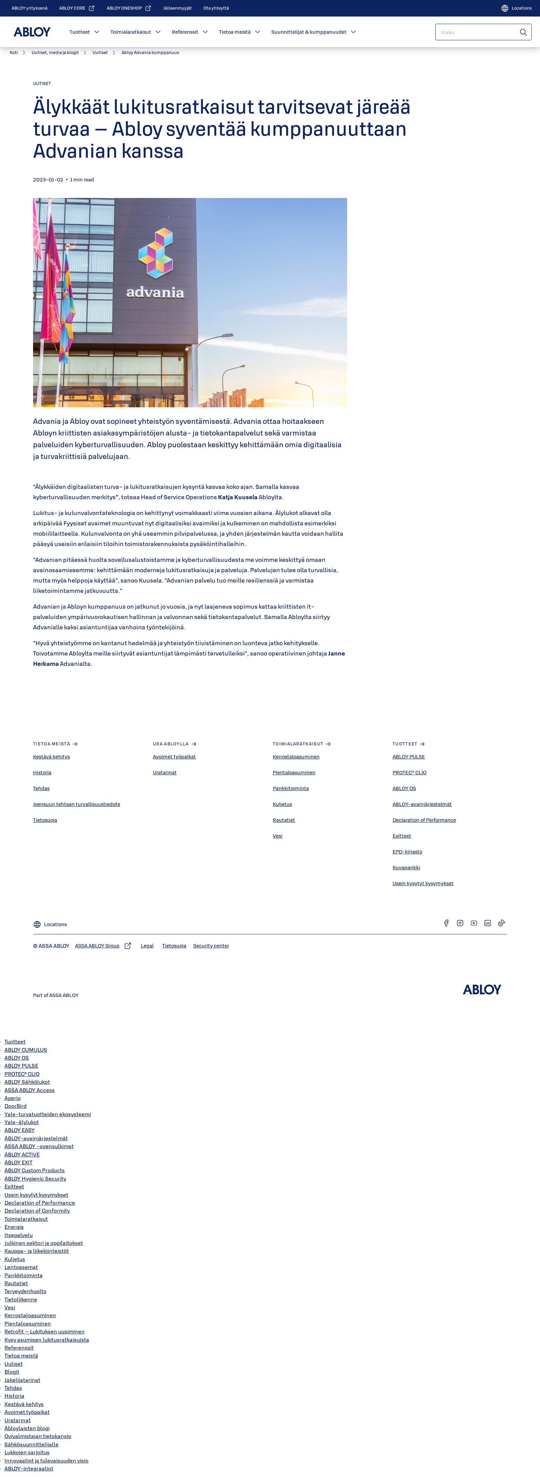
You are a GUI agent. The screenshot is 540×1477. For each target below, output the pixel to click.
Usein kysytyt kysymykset (423, 883)
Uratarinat (165, 772)
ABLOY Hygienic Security (35, 1178)
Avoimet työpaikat (174, 756)
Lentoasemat (21, 1267)
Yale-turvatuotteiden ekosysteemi (47, 1114)
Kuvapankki (406, 867)
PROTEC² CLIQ (409, 772)
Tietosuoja (45, 820)
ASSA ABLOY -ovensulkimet (39, 1146)
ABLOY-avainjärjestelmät (422, 804)
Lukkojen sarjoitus (27, 1452)
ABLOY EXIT (18, 1162)
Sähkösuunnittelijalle (31, 1444)
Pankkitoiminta (291, 788)
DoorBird (15, 1105)
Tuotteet (80, 32)
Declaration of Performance (424, 820)
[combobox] (483, 32)
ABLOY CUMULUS (25, 1049)
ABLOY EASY (19, 1130)
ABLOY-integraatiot (28, 1468)
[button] (97, 32)
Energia (14, 1226)
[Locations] (516, 8)
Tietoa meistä (235, 32)
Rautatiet (284, 820)
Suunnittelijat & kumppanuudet (308, 32)
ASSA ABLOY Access (29, 1090)
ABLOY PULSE (409, 756)
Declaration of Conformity (37, 1210)
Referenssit (185, 32)
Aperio (12, 1097)
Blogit (11, 1371)
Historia (42, 772)
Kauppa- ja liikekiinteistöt (36, 1250)
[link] (30, 8)
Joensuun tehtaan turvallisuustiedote (76, 804)
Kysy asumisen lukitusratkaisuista (46, 1339)
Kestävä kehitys (51, 756)
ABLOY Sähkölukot (27, 1081)
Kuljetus (282, 804)
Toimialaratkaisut (131, 32)
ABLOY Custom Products (34, 1170)
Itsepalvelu (18, 1235)
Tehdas (41, 788)
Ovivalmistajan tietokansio (37, 1436)
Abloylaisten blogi (27, 1428)
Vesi (277, 835)
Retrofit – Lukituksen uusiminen (44, 1331)
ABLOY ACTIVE (22, 1154)
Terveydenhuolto (25, 1291)
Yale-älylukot (21, 1122)
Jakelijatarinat (22, 1379)
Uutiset (13, 1363)
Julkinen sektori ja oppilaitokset (43, 1242)
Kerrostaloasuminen (296, 756)
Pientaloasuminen (294, 772)
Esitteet (402, 835)
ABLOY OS (404, 788)
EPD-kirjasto (407, 851)
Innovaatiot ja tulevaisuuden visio (46, 1460)
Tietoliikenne (20, 1299)
